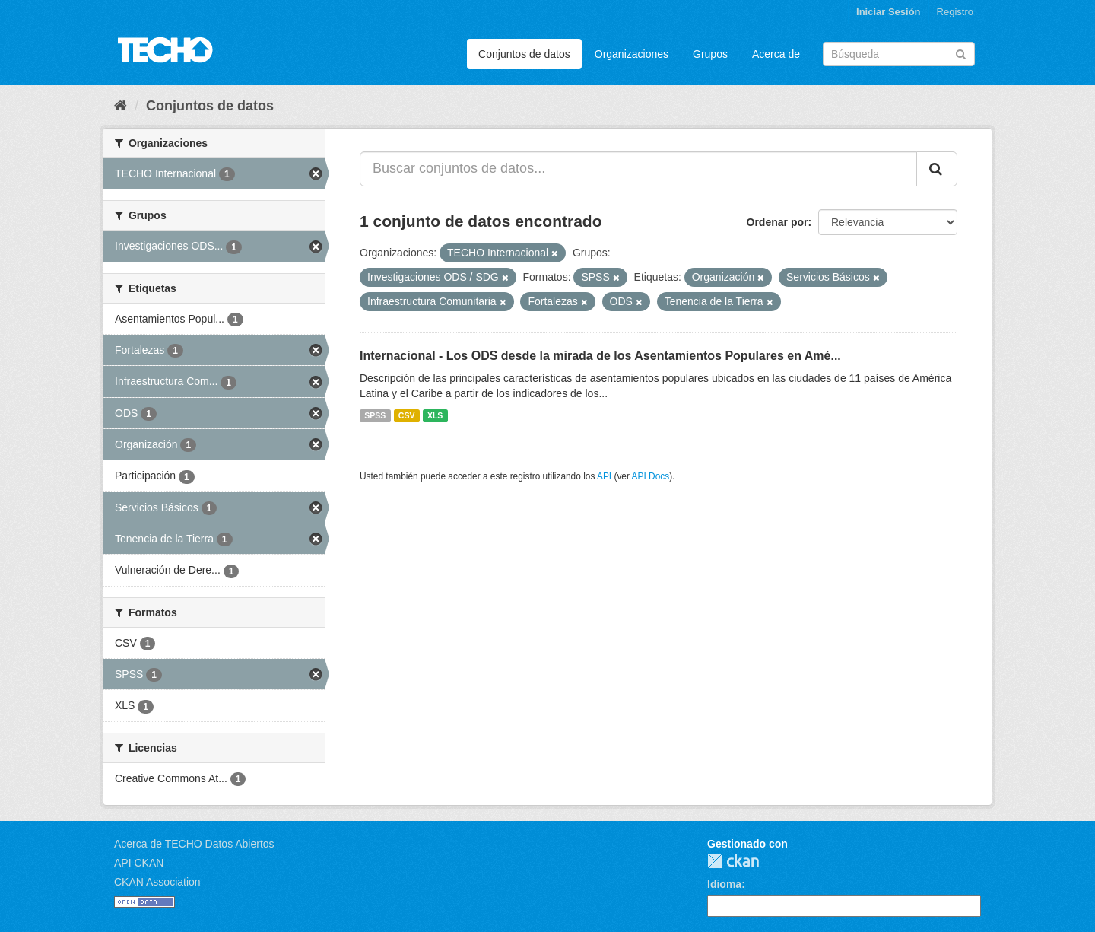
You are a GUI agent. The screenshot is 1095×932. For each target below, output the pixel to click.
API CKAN (138, 863)
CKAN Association (157, 882)
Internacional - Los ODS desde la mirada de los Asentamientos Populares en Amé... (600, 355)
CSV (406, 415)
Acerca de (776, 54)
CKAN (733, 861)
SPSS (375, 415)
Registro (955, 11)
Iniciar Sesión (888, 11)
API (604, 476)
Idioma (724, 884)
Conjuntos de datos (524, 54)
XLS (435, 415)
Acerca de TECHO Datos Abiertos (194, 844)
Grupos (710, 54)
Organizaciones (631, 54)
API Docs (651, 476)
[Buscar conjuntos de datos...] (638, 168)
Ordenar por (777, 222)
